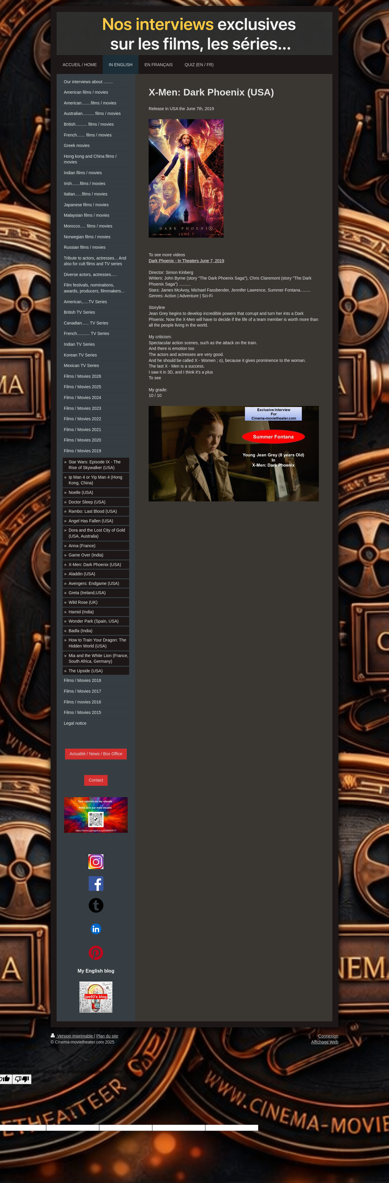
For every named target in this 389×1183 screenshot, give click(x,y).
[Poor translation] (21, 1079)
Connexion (328, 1036)
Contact (96, 780)
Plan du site (107, 1036)
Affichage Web (324, 1042)
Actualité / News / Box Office (96, 753)
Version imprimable (72, 1036)
